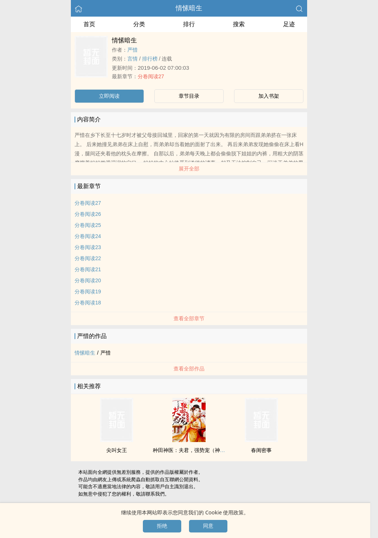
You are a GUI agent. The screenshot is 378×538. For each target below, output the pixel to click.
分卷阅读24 (88, 236)
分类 (139, 24)
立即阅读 (109, 96)
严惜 (132, 50)
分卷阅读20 (88, 280)
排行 (189, 24)
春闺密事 (261, 450)
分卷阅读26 (88, 214)
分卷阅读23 (88, 247)
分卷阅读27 (151, 76)
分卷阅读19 (88, 291)
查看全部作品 (189, 369)
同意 (208, 526)
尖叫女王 (116, 450)
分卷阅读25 (88, 225)
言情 (132, 59)
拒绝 (162, 526)
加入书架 (268, 96)
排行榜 (150, 59)
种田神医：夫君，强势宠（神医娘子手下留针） (207, 450)
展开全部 (189, 169)
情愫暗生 (189, 8)
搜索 (239, 24)
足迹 (289, 24)
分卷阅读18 (88, 303)
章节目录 (189, 96)
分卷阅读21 (88, 269)
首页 (89, 24)
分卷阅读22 (88, 258)
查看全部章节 (189, 318)
